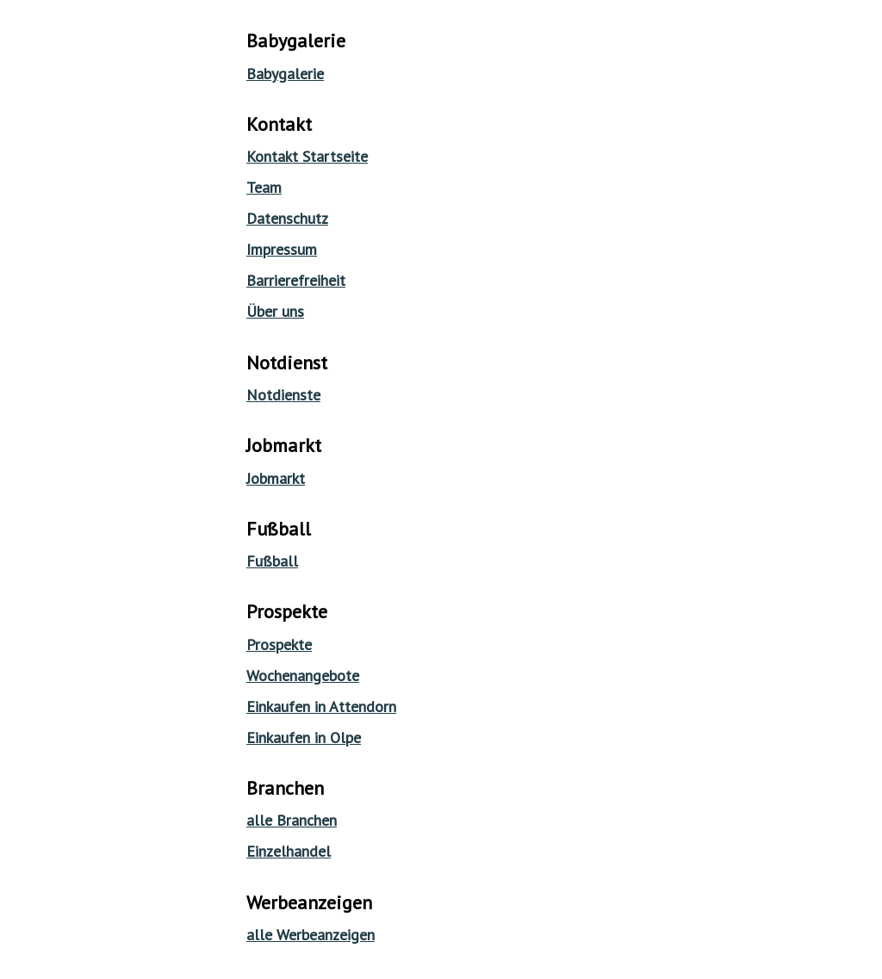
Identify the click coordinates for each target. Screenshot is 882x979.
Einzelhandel (288, 851)
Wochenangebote (302, 675)
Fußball (272, 561)
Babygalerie (285, 74)
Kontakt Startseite (307, 156)
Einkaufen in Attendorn (321, 706)
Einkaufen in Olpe (303, 737)
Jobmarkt (275, 478)
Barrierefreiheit (295, 280)
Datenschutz (287, 218)
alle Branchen (291, 820)
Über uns (275, 311)
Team (264, 187)
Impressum (281, 249)
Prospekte (279, 644)
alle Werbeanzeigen (310, 935)
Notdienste (283, 395)
